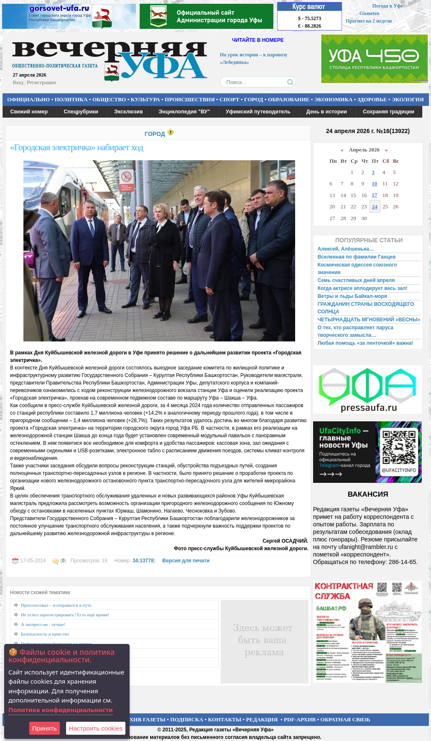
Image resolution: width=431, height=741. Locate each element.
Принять (44, 728)
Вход (18, 82)
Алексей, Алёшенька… (346, 249)
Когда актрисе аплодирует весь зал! (363, 288)
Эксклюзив (128, 112)
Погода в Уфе (387, 6)
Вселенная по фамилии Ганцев (357, 257)
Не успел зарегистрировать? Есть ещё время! (65, 614)
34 (135, 561)
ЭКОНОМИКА (333, 99)
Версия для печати (185, 561)
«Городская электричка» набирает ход (76, 147)
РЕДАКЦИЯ (262, 719)
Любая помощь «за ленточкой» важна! (365, 343)
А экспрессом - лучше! (43, 624)
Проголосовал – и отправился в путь (56, 605)
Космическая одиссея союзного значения (357, 268)
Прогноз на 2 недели (369, 21)
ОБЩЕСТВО (109, 99)
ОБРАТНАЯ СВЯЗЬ (345, 719)
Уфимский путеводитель (258, 112)
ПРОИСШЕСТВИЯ (190, 99)
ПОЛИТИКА (71, 99)
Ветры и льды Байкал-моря (352, 296)
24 (374, 206)
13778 (146, 561)
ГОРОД (253, 99)
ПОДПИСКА (186, 719)
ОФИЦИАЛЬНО (28, 99)
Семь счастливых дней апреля (356, 280)
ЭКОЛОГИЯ (408, 99)
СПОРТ (229, 99)
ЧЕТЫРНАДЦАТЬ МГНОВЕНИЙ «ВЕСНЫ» (369, 320)
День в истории (326, 112)
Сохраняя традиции (388, 112)
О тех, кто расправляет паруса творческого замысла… (355, 331)
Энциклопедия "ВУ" (184, 112)
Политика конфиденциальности (60, 709)
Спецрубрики (81, 112)
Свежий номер (29, 112)
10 (374, 183)
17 (374, 195)
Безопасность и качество (45, 633)
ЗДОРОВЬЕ (372, 99)
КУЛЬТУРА (145, 99)
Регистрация (41, 82)
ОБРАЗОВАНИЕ (289, 99)
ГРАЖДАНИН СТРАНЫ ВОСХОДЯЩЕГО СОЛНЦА (366, 308)
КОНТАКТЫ (225, 719)
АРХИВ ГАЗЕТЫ (144, 719)
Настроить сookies (95, 728)
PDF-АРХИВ (300, 719)
